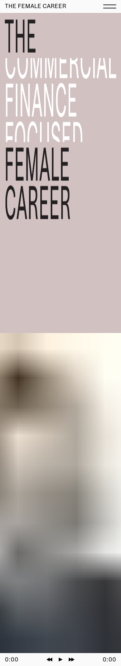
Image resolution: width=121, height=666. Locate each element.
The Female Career (35, 6)
